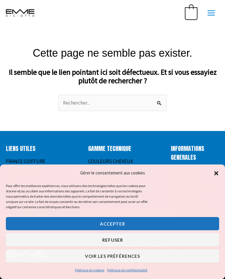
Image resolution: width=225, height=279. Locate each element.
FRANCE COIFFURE (25, 161)
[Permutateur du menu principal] (211, 13)
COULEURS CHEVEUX (110, 161)
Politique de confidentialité (127, 270)
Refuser (112, 240)
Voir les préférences (112, 256)
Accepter (112, 223)
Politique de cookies (89, 270)
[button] (216, 173)
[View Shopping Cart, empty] (191, 13)
